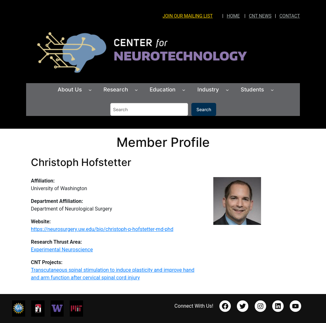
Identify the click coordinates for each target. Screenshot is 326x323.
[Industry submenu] (227, 89)
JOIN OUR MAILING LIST (188, 16)
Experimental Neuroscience (62, 250)
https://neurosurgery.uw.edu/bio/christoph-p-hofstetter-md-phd (102, 229)
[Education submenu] (183, 89)
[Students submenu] (272, 89)
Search (203, 109)
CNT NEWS (260, 16)
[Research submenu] (136, 89)
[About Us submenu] (90, 89)
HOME (233, 16)
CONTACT (290, 16)
